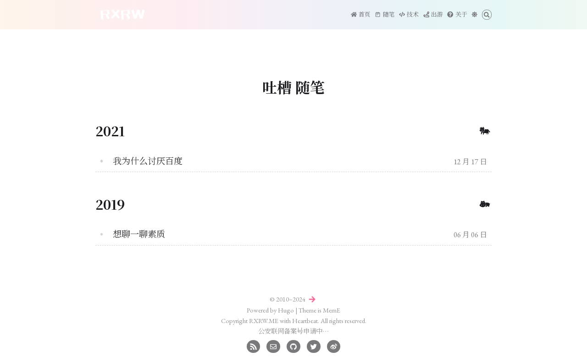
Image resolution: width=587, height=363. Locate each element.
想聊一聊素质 (139, 234)
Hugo (286, 310)
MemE (331, 310)
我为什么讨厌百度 (148, 161)
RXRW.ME (263, 320)
